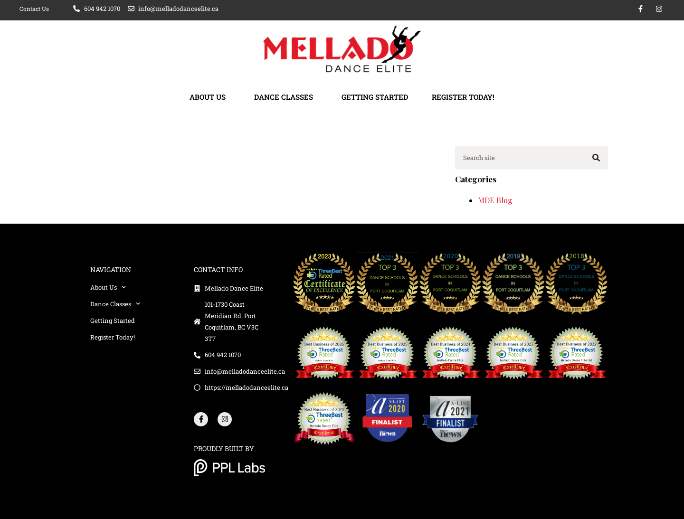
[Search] (596, 158)
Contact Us (34, 8)
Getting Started (375, 97)
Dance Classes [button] (286, 97)
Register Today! (463, 97)
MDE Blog (495, 200)
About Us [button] (210, 97)
